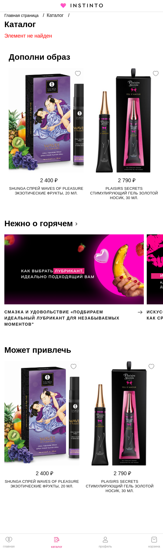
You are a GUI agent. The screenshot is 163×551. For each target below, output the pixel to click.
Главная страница (22, 15)
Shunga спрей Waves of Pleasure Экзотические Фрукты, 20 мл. (46, 190)
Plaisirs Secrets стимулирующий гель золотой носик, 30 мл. (124, 193)
